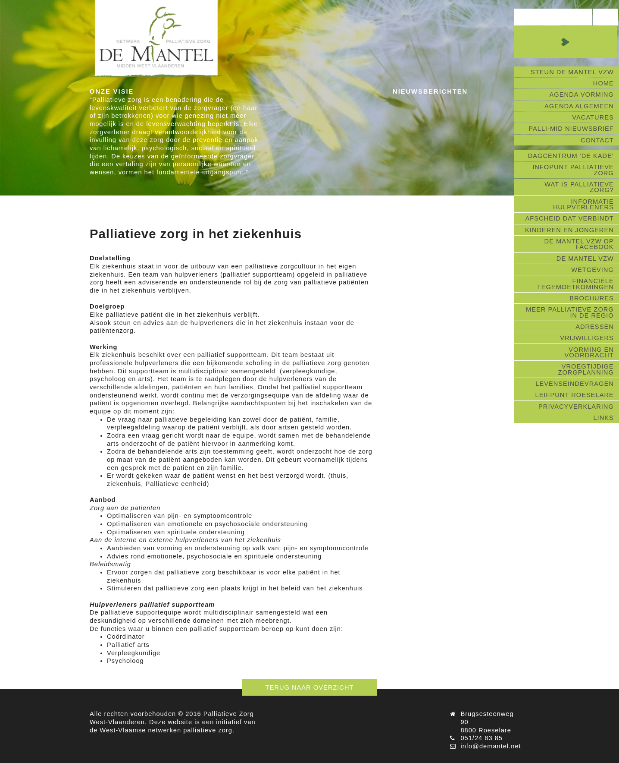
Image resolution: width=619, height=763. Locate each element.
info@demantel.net (490, 746)
